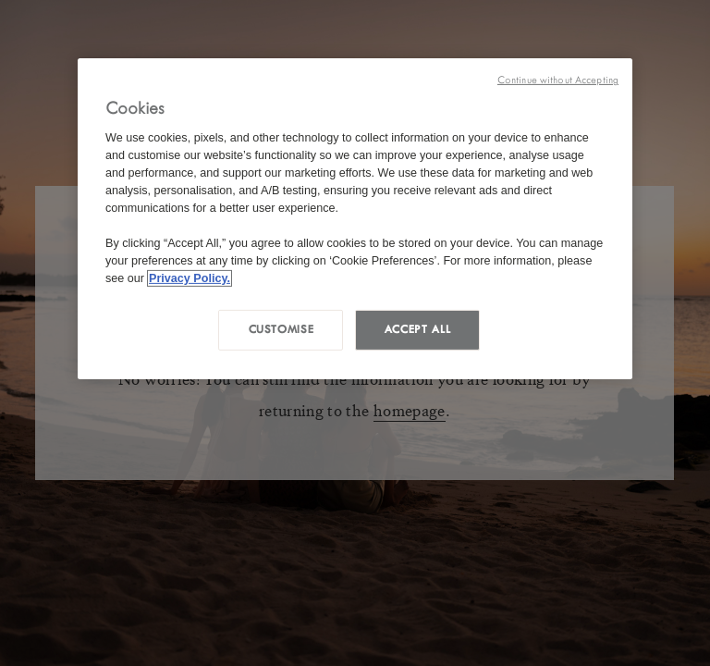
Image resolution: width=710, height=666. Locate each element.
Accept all (417, 329)
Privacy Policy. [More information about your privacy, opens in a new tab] (189, 277)
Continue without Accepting (557, 80)
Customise (281, 329)
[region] (355, 218)
